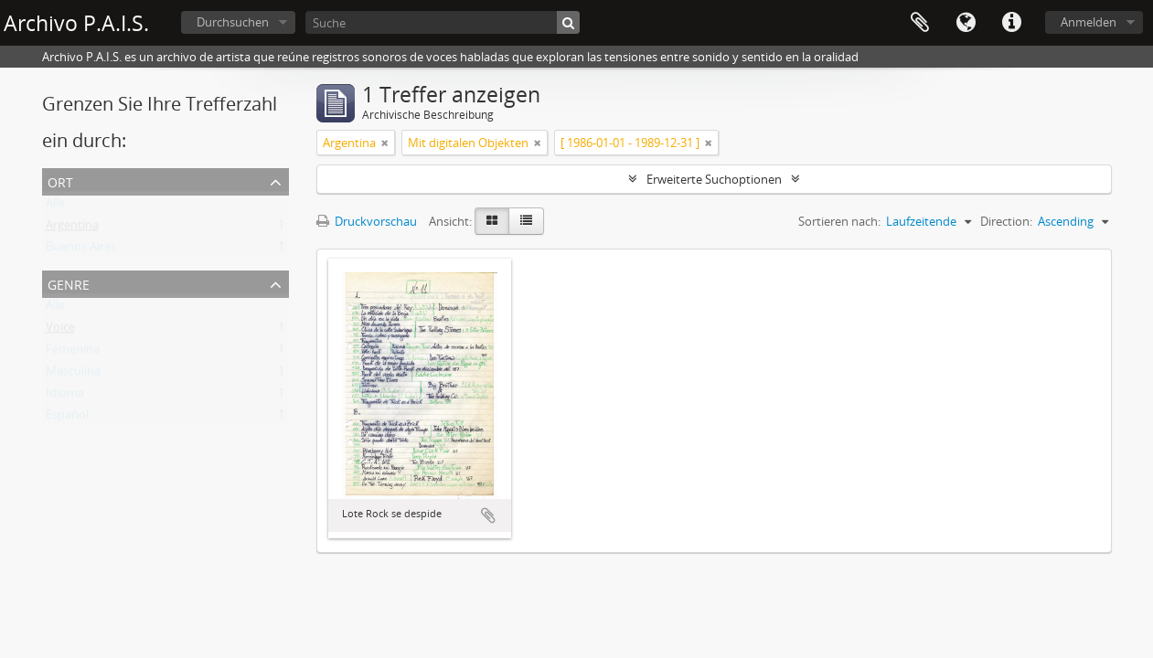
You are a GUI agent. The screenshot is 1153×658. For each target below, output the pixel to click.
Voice (60, 331)
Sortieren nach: (839, 221)
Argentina (72, 228)
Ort (60, 180)
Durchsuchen (233, 22)
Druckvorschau (366, 221)
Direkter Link (1011, 23)
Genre (69, 283)
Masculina (73, 374)
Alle (55, 206)
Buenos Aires (81, 250)
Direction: (1006, 221)
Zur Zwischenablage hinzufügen (488, 515)
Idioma (65, 396)
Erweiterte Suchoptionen (714, 179)
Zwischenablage (920, 23)
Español (67, 418)
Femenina (73, 353)
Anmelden (1088, 22)
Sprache (965, 23)
